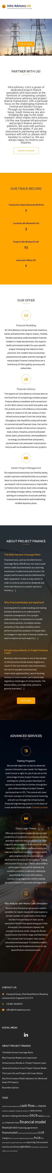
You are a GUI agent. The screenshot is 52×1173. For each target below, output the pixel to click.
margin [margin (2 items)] (5, 1138)
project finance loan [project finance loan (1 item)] (16, 1142)
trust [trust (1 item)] (7, 1151)
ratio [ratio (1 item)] (24, 1142)
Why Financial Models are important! (24, 602)
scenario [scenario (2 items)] (44, 1142)
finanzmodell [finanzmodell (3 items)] (9, 1132)
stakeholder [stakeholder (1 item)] (35, 1147)
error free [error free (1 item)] (47, 1116)
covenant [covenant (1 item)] (25, 1111)
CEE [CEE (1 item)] (36, 1106)
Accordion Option (10, 1087)
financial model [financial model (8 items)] (33, 1121)
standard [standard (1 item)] (42, 1147)
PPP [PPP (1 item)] (42, 1138)
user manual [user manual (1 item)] (13, 1151)
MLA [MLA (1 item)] (10, 1138)
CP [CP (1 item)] (29, 1111)
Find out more (26, 44)
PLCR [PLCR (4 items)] (37, 1138)
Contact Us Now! (26, 151)
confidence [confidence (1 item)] (19, 1111)
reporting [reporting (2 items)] (30, 1142)
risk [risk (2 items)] (37, 1142)
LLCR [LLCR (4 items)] (41, 1132)
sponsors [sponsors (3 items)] (25, 1146)
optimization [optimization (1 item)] (29, 1138)
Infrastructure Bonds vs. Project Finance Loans (26, 651)
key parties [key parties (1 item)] (33, 1133)
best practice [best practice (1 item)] (12, 1106)
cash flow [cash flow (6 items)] (27, 1105)
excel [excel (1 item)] (3, 1123)
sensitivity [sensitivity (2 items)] (15, 1146)
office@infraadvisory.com (18, 1009)
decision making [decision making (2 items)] (9, 1115)
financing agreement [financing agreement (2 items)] (28, 1127)
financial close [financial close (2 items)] (12, 1122)
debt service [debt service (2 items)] (36, 1110)
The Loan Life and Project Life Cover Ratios (22, 1073)
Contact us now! (39, 807)
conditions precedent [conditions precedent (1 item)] (8, 1111)
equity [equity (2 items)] (41, 1115)
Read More (26, 701)
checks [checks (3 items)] (42, 1106)
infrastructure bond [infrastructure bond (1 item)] (24, 1133)
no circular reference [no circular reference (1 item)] (18, 1138)
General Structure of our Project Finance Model (24, 1068)
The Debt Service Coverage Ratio (22, 554)
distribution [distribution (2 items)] (23, 1115)
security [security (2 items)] (6, 1146)
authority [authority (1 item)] (5, 1106)
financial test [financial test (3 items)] (9, 1127)
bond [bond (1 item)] (18, 1106)
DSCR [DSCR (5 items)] (33, 1115)
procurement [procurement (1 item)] (6, 1142)
